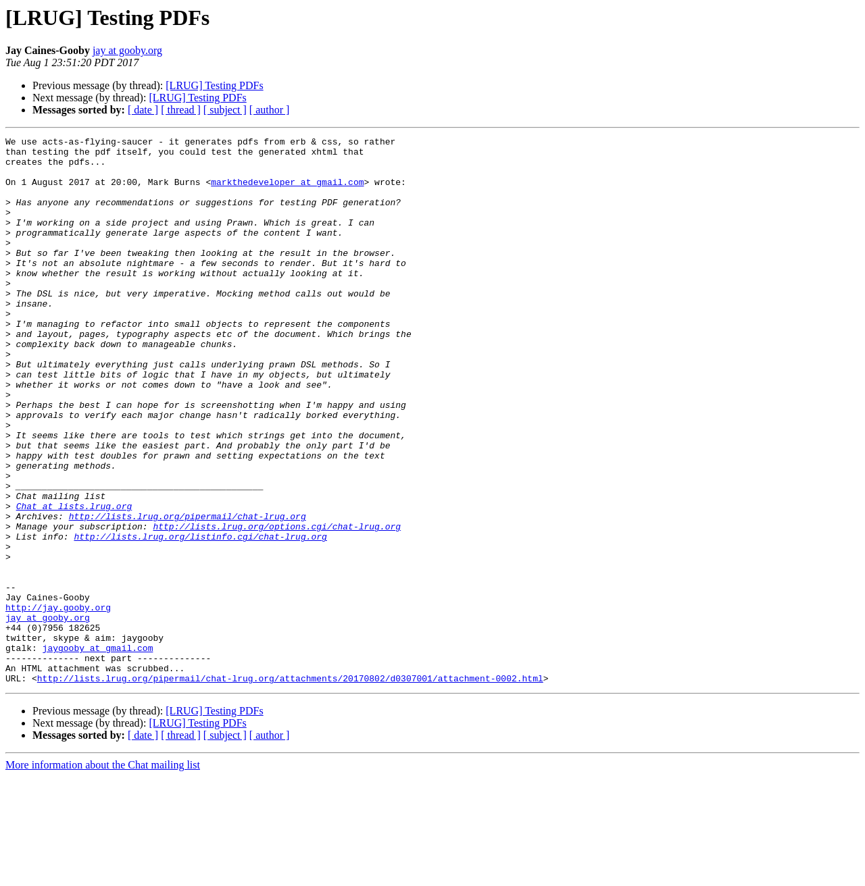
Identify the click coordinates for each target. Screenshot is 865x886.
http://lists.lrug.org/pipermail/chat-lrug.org (187, 593)
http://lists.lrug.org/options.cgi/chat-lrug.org (277, 605)
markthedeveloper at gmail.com (287, 192)
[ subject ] (225, 109)
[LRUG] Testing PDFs (214, 85)
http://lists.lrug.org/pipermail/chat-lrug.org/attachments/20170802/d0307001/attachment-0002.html (290, 787)
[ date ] (143, 109)
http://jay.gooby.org (58, 702)
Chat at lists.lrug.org (74, 581)
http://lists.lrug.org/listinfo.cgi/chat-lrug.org (200, 617)
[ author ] (269, 109)
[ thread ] (181, 109)
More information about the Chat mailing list (102, 874)
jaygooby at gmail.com (98, 751)
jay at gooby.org (127, 50)
